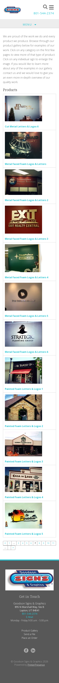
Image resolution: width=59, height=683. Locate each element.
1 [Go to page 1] (9, 543)
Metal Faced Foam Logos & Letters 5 (26, 316)
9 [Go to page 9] (43, 543)
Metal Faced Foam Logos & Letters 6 (26, 352)
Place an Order (29, 638)
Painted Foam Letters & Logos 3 (24, 461)
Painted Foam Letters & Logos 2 (24, 426)
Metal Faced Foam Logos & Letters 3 (26, 238)
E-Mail (29, 617)
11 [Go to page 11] (53, 543)
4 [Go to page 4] (22, 543)
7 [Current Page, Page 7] (35, 543)
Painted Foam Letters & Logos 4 (24, 497)
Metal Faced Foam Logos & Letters (25, 164)
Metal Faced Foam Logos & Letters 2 (26, 200)
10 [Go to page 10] (48, 543)
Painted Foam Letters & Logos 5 (24, 533)
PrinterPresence (36, 664)
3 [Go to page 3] (18, 543)
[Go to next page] (13, 548)
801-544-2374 (44, 13)
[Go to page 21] (9, 547)
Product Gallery (29, 630)
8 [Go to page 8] (39, 543)
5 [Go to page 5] (26, 543)
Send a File (29, 634)
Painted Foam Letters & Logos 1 (24, 389)
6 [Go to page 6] (31, 543)
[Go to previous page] (5, 543)
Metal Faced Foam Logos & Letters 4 (26, 277)
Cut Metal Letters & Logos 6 (21, 126)
